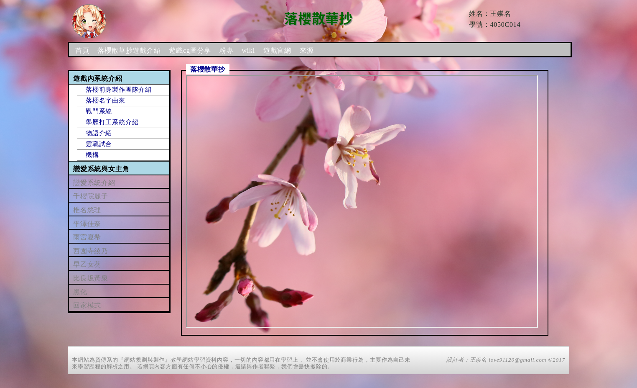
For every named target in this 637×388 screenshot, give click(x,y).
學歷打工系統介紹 (112, 122)
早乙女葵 (87, 264)
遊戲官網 (277, 50)
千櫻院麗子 (90, 196)
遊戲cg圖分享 (190, 50)
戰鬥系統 (99, 111)
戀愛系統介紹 (94, 182)
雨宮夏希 (87, 237)
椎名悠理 (87, 209)
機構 (92, 155)
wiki (248, 50)
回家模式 (87, 305)
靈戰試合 (99, 144)
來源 (307, 50)
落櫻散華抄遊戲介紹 (129, 50)
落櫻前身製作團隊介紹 (119, 89)
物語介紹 (99, 133)
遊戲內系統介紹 (97, 78)
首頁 (82, 50)
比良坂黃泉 (90, 278)
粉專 (226, 50)
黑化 (80, 291)
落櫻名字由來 (105, 100)
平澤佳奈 (87, 223)
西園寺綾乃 (90, 250)
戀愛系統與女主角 (101, 168)
